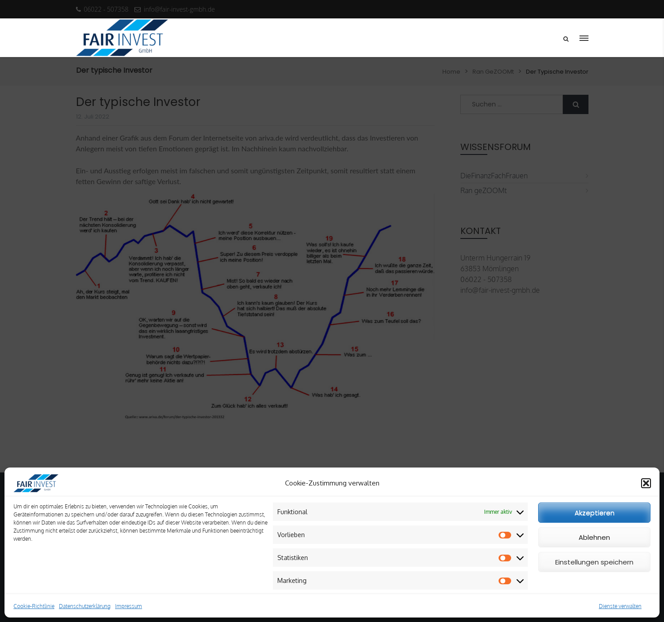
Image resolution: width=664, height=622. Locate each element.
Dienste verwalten (620, 606)
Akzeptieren (595, 512)
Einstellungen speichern (594, 562)
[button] (646, 483)
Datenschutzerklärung (85, 606)
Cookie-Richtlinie (33, 606)
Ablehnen (594, 537)
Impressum (128, 606)
